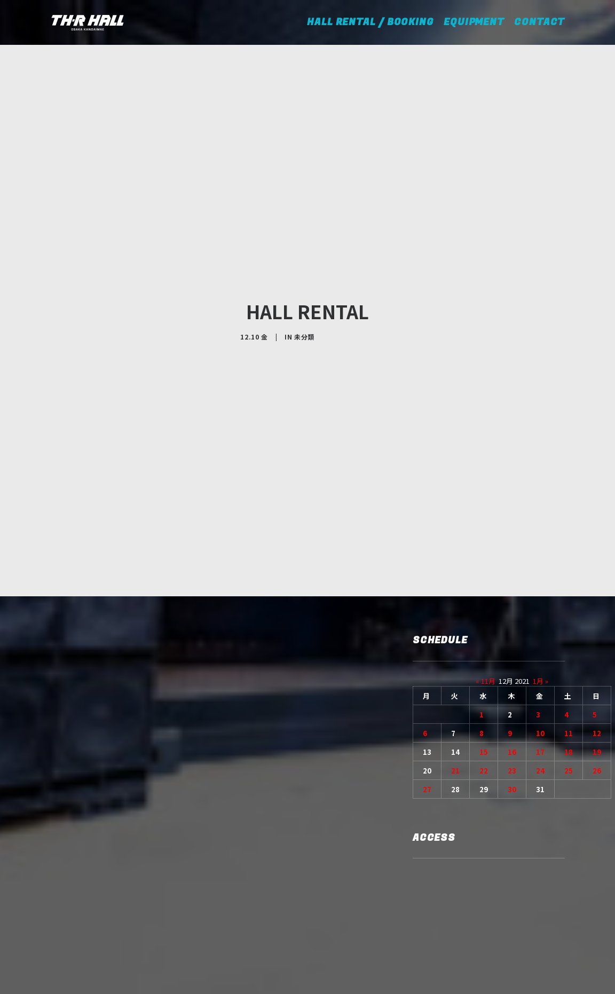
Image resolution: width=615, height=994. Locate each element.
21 (455, 693)
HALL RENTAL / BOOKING (374, 22)
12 (597, 655)
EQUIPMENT (474, 22)
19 (597, 674)
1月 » (540, 603)
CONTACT (539, 22)
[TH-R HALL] (87, 22)
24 (540, 693)
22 (483, 693)
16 (512, 674)
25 (568, 693)
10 (540, 655)
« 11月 (485, 603)
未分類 (304, 297)
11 (568, 655)
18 (568, 674)
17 (540, 674)
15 (483, 674)
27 (427, 711)
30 (512, 711)
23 (512, 693)
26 (597, 693)
